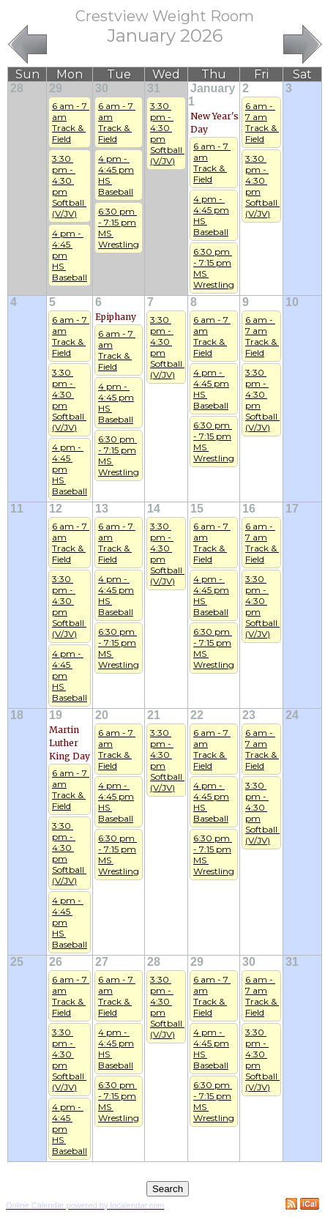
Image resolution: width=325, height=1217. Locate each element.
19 (55, 715)
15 (196, 508)
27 (101, 962)
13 (101, 508)
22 (196, 715)
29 (55, 88)
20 (101, 715)
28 (16, 88)
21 (153, 715)
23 (248, 715)
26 (55, 962)
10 (292, 302)
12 (55, 508)
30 (101, 88)
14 (153, 508)
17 (292, 508)
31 (153, 88)
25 (16, 962)
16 (248, 508)
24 (292, 715)
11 (16, 508)
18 (16, 715)
